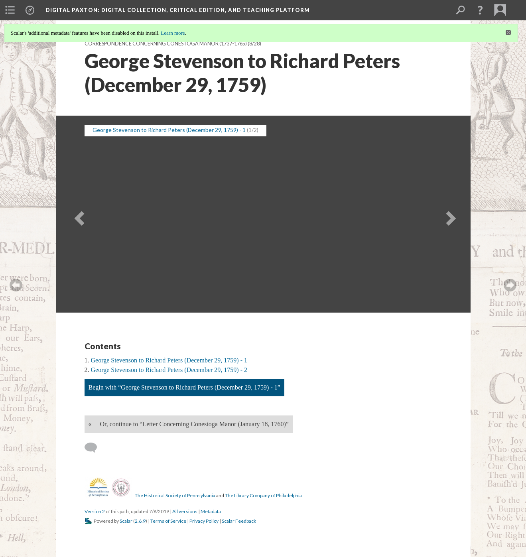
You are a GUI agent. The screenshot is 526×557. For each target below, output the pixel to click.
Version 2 (95, 511)
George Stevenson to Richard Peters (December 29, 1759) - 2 (169, 369)
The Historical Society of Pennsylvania (175, 495)
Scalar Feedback (239, 521)
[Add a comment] (94, 448)
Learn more (173, 33)
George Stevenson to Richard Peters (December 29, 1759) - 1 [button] (169, 129)
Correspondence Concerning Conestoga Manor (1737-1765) (166, 44)
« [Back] (90, 424)
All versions (184, 511)
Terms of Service (168, 521)
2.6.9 (140, 521)
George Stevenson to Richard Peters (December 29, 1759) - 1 (169, 360)
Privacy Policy (204, 521)
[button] (480, 10)
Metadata (211, 511)
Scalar (126, 521)
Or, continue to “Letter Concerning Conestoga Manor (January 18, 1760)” (194, 424)
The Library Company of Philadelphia (263, 495)
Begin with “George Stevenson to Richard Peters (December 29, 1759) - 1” (184, 387)
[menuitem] (10, 10)
